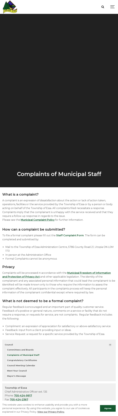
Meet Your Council (17, 371)
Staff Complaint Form (70, 235)
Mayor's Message (16, 376)
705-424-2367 (19, 399)
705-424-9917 (23, 395)
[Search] (103, 7)
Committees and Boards (20, 350)
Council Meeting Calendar (21, 365)
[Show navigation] (113, 7)
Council (9, 345)
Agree (108, 408)
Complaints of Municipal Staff (23, 355)
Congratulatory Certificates (22, 360)
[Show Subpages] (110, 344)
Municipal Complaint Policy (38, 219)
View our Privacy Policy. (51, 411)
